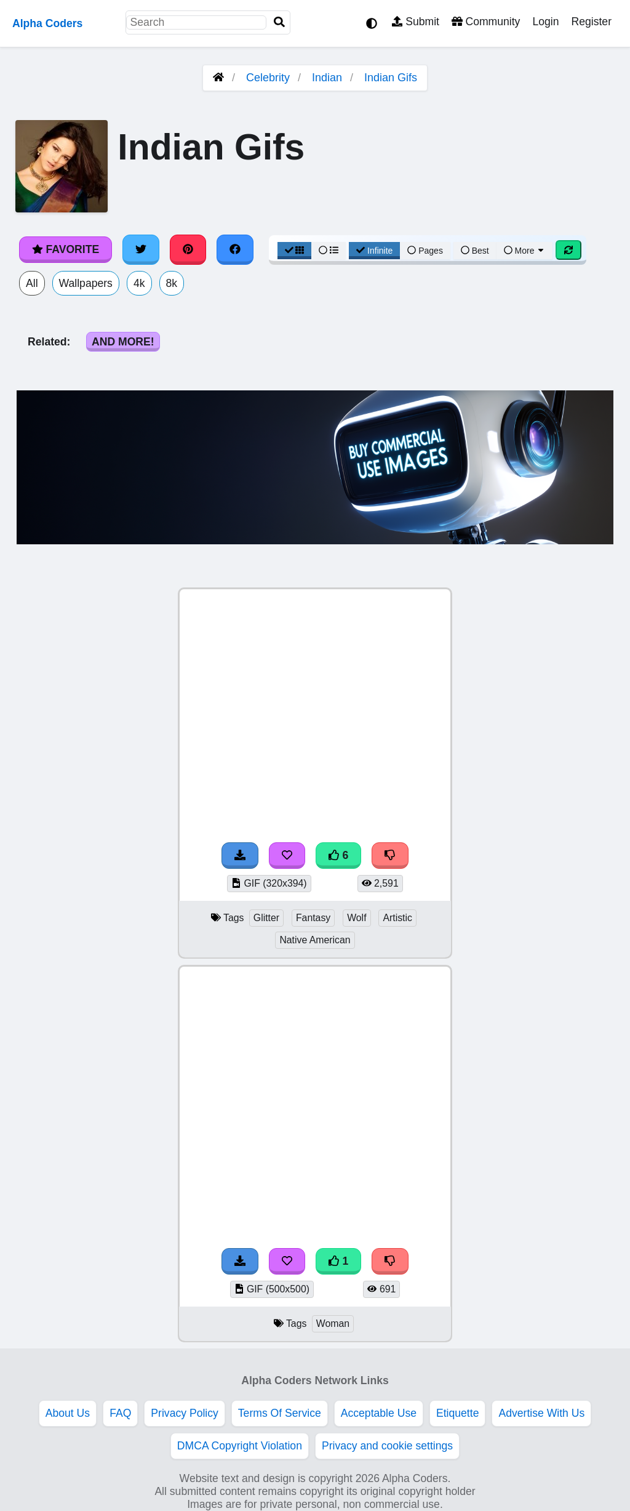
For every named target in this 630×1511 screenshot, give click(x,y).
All (32, 283)
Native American (314, 940)
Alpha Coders (47, 23)
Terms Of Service (279, 1413)
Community (486, 21)
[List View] (328, 250)
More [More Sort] (525, 251)
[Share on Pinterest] (188, 249)
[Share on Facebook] (235, 249)
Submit (415, 21)
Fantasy (313, 918)
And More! (123, 342)
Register (591, 21)
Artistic (397, 918)
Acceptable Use (379, 1413)
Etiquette (457, 1413)
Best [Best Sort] (475, 251)
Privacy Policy (184, 1413)
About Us (68, 1413)
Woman (332, 1323)
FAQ (120, 1413)
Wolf (356, 918)
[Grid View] (294, 250)
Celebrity (268, 77)
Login (545, 21)
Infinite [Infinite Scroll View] (374, 251)
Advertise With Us (541, 1413)
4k (139, 283)
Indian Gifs (390, 77)
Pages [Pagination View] (425, 251)
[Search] (279, 22)
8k (172, 283)
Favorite (65, 249)
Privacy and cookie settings (387, 1446)
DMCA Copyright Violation (239, 1446)
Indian (327, 77)
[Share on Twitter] (140, 249)
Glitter (266, 918)
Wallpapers (86, 283)
